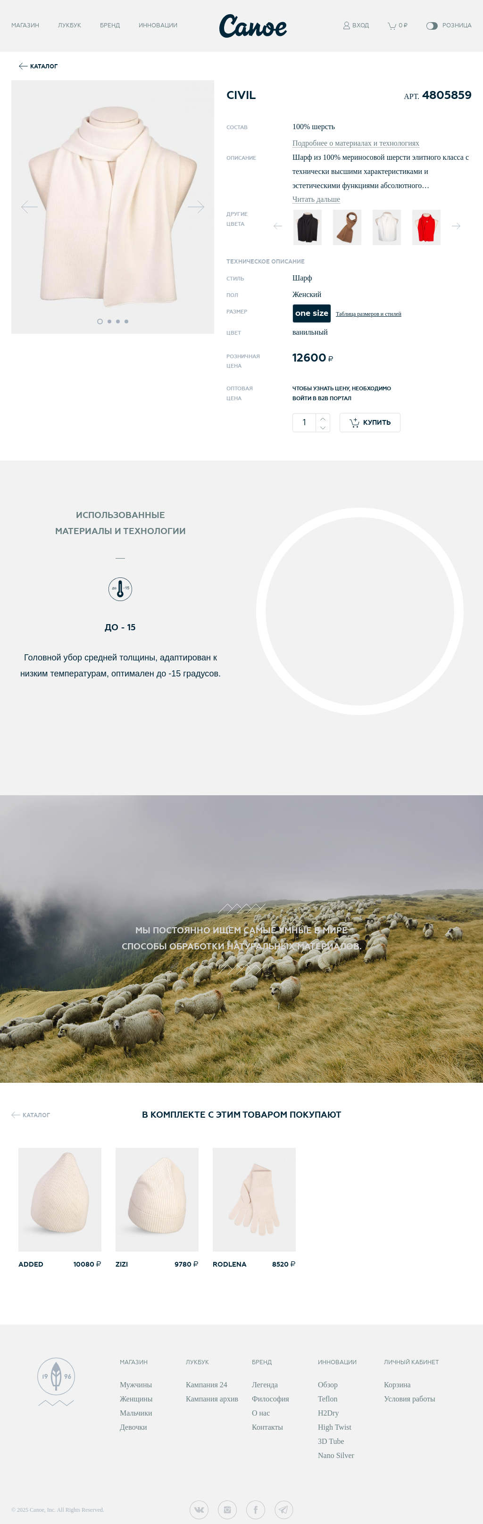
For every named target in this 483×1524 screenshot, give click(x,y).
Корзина (397, 1385)
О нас (261, 1413)
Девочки (133, 1427)
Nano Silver (336, 1455)
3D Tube (331, 1441)
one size (311, 313)
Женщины (136, 1399)
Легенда (265, 1385)
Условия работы (409, 1399)
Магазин (25, 23)
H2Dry (328, 1413)
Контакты (267, 1427)
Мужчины (136, 1385)
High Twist (334, 1427)
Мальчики (136, 1413)
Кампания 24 (206, 1385)
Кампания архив (212, 1399)
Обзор (328, 1385)
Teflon (328, 1399)
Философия (270, 1399)
